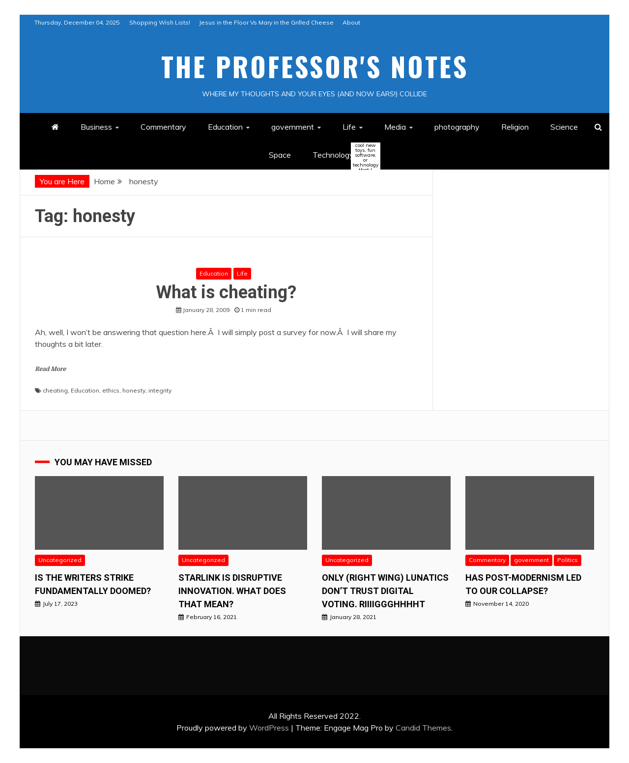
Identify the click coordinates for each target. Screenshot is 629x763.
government (292, 127)
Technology (342, 155)
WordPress (269, 728)
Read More (50, 369)
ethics (110, 390)
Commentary (163, 127)
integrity (160, 390)
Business (96, 127)
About (351, 22)
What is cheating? (226, 292)
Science (564, 127)
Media (395, 127)
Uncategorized (60, 560)
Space (280, 155)
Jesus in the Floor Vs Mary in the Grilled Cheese (266, 22)
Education (225, 127)
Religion (515, 127)
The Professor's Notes (314, 66)
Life (349, 127)
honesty (133, 390)
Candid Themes (423, 728)
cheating (55, 390)
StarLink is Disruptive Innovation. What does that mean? (232, 590)
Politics (567, 560)
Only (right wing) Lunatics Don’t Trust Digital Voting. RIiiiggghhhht (385, 590)
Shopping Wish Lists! (159, 22)
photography (457, 127)
